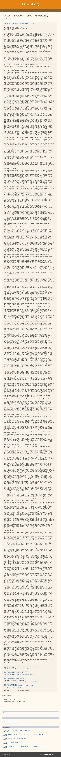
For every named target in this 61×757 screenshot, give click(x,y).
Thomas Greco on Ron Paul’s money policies (15, 701)
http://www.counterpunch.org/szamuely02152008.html (19, 23)
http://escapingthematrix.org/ (26, 674)
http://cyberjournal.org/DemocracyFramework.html (18, 685)
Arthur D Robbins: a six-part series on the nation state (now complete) (21, 746)
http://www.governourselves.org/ (13, 672)
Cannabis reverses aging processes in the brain (15, 738)
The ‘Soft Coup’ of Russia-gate (10, 742)
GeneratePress (49, 754)
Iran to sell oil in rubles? (10, 699)
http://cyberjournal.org (20, 688)
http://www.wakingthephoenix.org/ (14, 678)
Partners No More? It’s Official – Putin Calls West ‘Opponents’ (18, 730)
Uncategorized (7, 695)
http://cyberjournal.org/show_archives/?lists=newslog (20, 668)
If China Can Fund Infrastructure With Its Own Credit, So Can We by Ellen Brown (23, 734)
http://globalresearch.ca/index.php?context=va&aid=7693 (21, 682)
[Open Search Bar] (58, 11)
